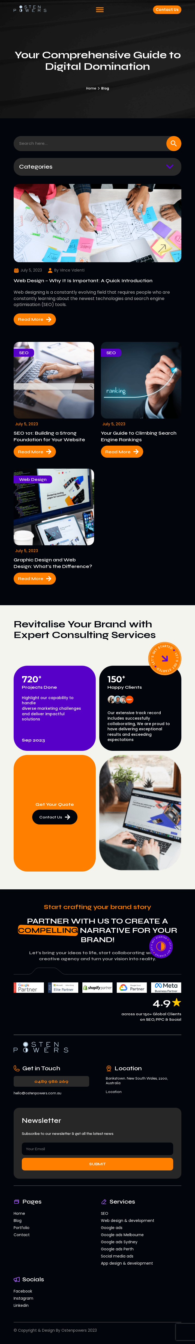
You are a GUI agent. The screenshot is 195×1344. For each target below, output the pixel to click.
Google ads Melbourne (122, 1235)
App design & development (127, 1263)
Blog (18, 1220)
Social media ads (117, 1256)
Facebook (23, 1291)
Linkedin (21, 1305)
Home (91, 88)
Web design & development (127, 1220)
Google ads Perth (117, 1249)
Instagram (23, 1298)
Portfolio (21, 1227)
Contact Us (167, 9)
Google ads (111, 1227)
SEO (104, 1213)
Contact (22, 1235)
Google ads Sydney (119, 1242)
